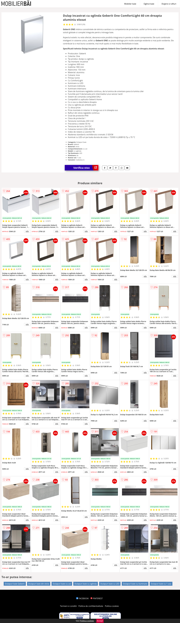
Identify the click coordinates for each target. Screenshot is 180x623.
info (27, 231)
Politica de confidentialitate (90, 606)
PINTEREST (96, 598)
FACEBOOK (82, 598)
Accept (100, 620)
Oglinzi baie (149, 3)
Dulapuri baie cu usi (62, 583)
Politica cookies (112, 606)
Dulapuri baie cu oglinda (86, 583)
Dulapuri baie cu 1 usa (161, 583)
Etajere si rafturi (169, 3)
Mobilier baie (130, 3)
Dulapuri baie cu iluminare (135, 583)
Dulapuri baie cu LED (109, 583)
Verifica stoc (85, 167)
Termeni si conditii (68, 606)
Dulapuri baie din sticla (38, 583)
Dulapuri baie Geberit (14, 583)
